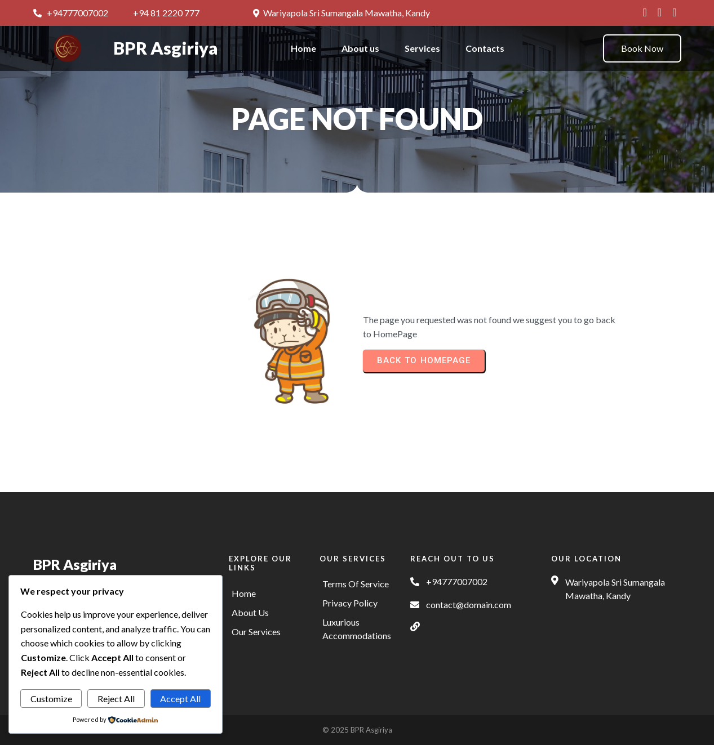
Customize (51, 698)
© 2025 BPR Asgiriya (357, 729)
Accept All (180, 698)
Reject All (116, 698)
